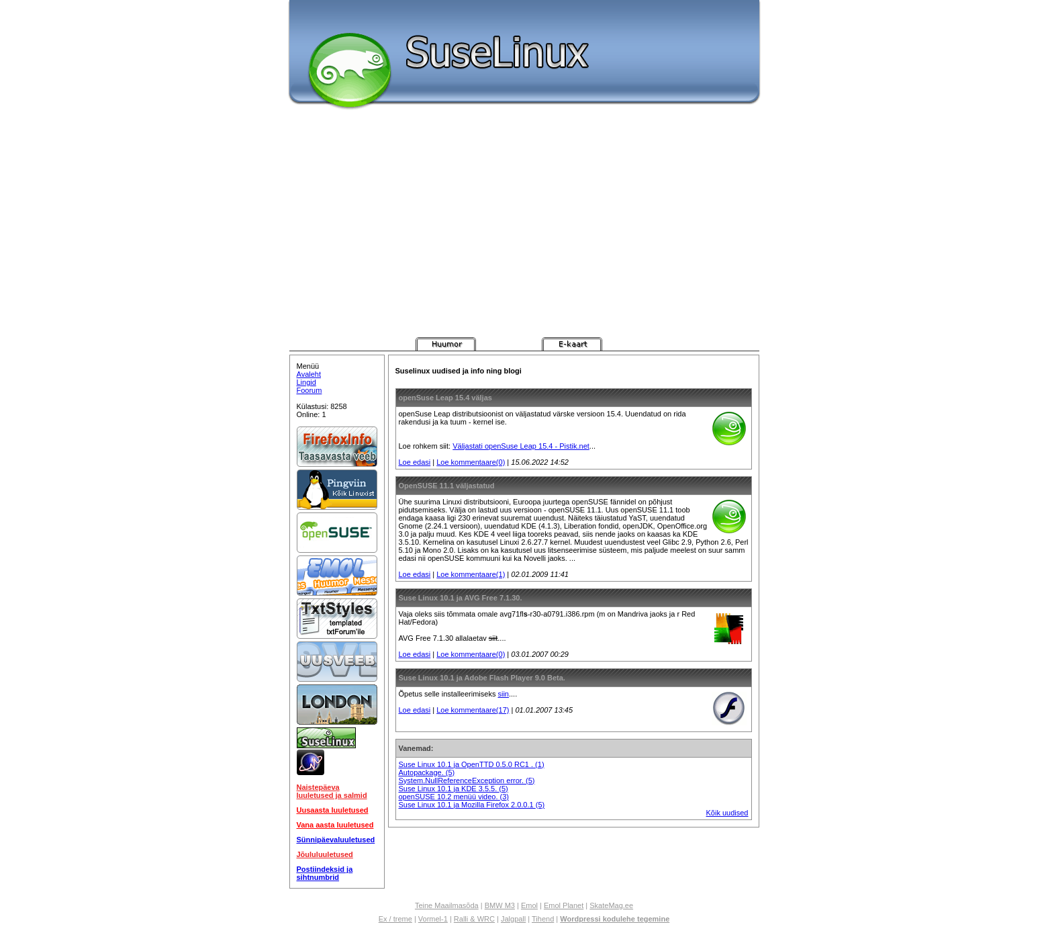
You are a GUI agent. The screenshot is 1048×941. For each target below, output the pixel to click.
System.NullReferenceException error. (462, 780)
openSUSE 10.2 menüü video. (449, 797)
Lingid (306, 382)
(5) (450, 772)
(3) (504, 797)
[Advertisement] (524, 236)
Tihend (543, 919)
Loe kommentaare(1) (470, 574)
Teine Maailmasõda (447, 905)
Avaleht (309, 374)
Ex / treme (395, 919)
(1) (539, 764)
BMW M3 (500, 905)
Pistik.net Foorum (635, 344)
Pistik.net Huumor (446, 344)
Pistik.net (319, 344)
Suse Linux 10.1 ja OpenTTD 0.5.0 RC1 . (467, 764)
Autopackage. (422, 772)
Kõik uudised (727, 813)
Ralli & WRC (474, 919)
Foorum (309, 390)
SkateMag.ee (611, 905)
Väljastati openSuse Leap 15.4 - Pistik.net (520, 446)
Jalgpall (513, 919)
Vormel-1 (433, 919)
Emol (529, 905)
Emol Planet (563, 905)
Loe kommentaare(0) (470, 462)
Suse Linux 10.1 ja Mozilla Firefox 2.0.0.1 (467, 805)
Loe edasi (415, 462)
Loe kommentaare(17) (472, 710)
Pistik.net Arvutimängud (382, 344)
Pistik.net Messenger (509, 344)
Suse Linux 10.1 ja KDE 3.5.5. (449, 789)
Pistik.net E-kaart (572, 344)
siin (503, 694)
